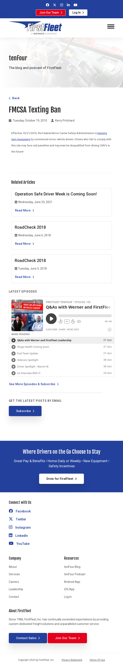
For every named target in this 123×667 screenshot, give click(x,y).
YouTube (19, 544)
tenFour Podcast (74, 574)
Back (16, 98)
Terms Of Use (97, 660)
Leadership (16, 589)
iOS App (69, 589)
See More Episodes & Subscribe (32, 384)
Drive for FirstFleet (59, 479)
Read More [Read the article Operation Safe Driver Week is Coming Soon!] (23, 210)
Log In (76, 12)
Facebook (20, 511)
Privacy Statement (72, 660)
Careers (14, 581)
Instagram (20, 527)
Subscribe (23, 411)
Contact (14, 596)
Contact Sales (26, 638)
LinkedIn (18, 536)
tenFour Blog (72, 566)
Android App (72, 581)
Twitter (17, 519)
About (13, 566)
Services (14, 574)
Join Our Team (49, 12)
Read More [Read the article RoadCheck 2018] (23, 244)
